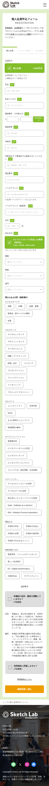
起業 (9, 321)
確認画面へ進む (24, 689)
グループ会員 (24, 51)
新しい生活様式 (14, 561)
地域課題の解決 (14, 427)
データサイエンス (15, 349)
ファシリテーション (16, 378)
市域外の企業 (13, 533)
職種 (7, 256)
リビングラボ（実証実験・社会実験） (23, 470)
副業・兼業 (34, 306)
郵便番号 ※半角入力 (14, 114)
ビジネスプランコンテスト (19, 463)
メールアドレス (11, 188)
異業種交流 (12, 441)
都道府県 (8, 127)
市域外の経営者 (32, 533)
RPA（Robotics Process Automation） (23, 512)
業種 (7, 270)
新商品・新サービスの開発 (19, 313)
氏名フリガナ (10, 99)
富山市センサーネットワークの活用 (22, 498)
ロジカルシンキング (16, 334)
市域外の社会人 (32, 526)
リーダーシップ (14, 385)
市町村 (8, 141)
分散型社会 (12, 576)
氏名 (7, 84)
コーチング (28, 363)
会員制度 (18, 28)
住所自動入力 (38, 119)
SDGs (10, 413)
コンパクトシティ (15, 406)
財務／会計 (12, 363)
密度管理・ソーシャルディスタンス (22, 554)
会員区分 (8, 61)
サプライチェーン (31, 576)
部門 (7, 284)
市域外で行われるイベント (19, 541)
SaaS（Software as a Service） (21, 505)
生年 (7, 220)
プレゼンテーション (16, 370)
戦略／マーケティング (17, 356)
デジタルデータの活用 (17, 491)
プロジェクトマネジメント (19, 392)
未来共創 (33, 406)
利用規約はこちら (24, 679)
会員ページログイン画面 (21, 34)
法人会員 (39, 51)
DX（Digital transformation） (19, 569)
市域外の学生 (13, 526)
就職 (9, 306)
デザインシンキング (16, 341)
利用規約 (8, 28)
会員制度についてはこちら (16, 75)
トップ (5, 702)
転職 (20, 306)
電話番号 (8, 173)
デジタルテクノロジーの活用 (19, 484)
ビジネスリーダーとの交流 (19, 448)
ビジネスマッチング (16, 455)
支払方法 (8, 233)
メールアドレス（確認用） (16, 206)
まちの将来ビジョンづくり (19, 420)
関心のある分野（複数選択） (17, 297)
